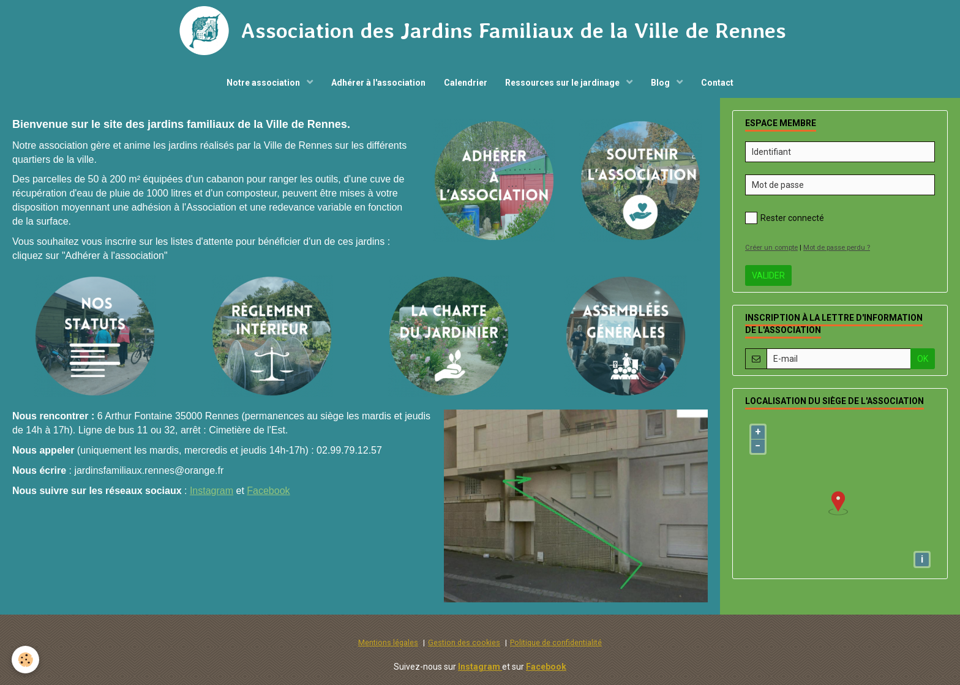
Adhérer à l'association (378, 83)
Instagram (211, 490)
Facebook (268, 490)
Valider (768, 275)
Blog (661, 83)
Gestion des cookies (464, 642)
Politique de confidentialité (556, 642)
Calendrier (465, 83)
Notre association (264, 83)
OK (922, 359)
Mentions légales (388, 642)
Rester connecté (784, 218)
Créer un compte (771, 248)
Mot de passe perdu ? (836, 248)
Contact (718, 83)
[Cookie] (26, 659)
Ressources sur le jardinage (564, 83)
